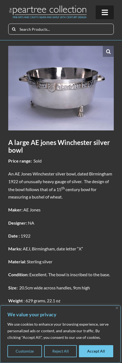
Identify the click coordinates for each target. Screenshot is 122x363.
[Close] (117, 308)
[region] (60, 334)
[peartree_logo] (47, 7)
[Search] (13, 29)
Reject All (60, 351)
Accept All (96, 351)
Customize (25, 351)
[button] (108, 51)
